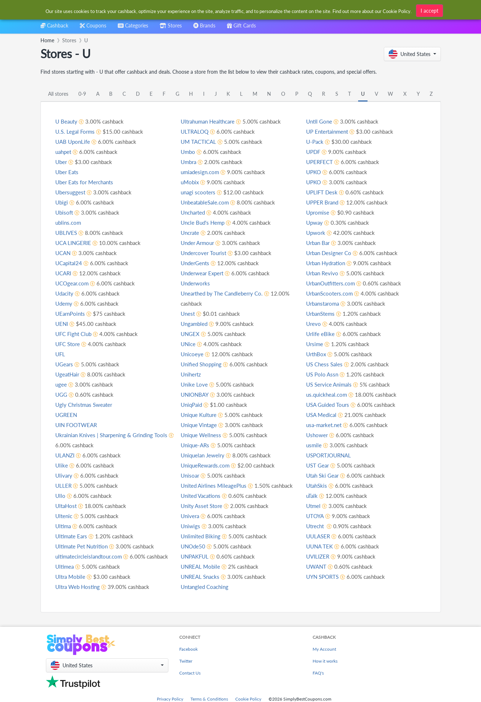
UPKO (314, 181)
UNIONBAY (196, 404)
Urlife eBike (321, 343)
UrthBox (317, 364)
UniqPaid (192, 414)
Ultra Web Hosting (204, 121)
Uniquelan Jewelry (204, 465)
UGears (64, 364)
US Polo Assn (323, 384)
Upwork (316, 242)
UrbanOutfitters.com (332, 293)
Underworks (196, 293)
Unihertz (192, 384)
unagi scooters (199, 202)
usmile (314, 455)
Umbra (189, 171)
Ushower (317, 445)
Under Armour (199, 252)
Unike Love (195, 394)
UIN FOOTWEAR (77, 424)
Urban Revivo (323, 283)
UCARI (64, 273)
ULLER (63, 485)
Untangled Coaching (332, 121)
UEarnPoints (71, 313)
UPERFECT (320, 171)
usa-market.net (325, 434)
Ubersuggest (71, 192)
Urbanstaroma (324, 313)
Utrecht (316, 536)
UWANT (317, 576)
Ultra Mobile (71, 586)
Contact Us (190, 673)
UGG (61, 394)
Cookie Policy (248, 699)
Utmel (314, 515)
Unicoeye (193, 364)
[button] (412, 54)
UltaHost (66, 505)
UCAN (63, 252)
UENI (62, 323)
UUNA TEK (320, 556)
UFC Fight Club (75, 333)
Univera (191, 525)
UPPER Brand (323, 212)
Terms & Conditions (209, 699)
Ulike (61, 465)
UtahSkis (317, 495)
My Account (324, 649)
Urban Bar (319, 252)
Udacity (65, 293)
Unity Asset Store (203, 515)
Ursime (315, 353)
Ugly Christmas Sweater (85, 404)
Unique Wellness (202, 445)
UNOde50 (194, 556)
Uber (61, 161)
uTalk (312, 505)
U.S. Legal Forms (76, 131)
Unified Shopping (202, 374)
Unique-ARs (196, 455)
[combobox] (229, 10)
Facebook (188, 649)
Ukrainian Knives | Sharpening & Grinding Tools (115, 434)
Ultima (63, 525)
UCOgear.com (73, 283)
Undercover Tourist (205, 262)
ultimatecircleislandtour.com (91, 556)
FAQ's (318, 673)
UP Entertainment (329, 141)
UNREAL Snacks (201, 586)
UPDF (314, 161)
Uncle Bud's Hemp (204, 232)
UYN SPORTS (324, 586)
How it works (325, 661)
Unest (188, 323)
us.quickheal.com (328, 404)
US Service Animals (330, 394)
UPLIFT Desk (322, 202)
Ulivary (64, 475)
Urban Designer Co (330, 262)
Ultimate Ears (72, 536)
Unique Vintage (200, 434)
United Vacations (202, 505)
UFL (60, 353)
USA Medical (322, 424)
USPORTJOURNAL (330, 465)
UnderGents (196, 273)
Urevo (314, 333)
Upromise (318, 222)
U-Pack (315, 151)
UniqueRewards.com (207, 475)
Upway (315, 232)
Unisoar (191, 485)
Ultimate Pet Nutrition (83, 546)
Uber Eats (67, 171)
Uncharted (194, 222)
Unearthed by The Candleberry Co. (225, 303)
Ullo (60, 495)
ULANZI (65, 455)
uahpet (64, 151)
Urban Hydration (327, 273)
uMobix (190, 192)
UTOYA (315, 525)
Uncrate (191, 242)
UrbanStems (322, 323)
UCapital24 (69, 262)
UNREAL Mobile (201, 576)
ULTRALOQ (195, 141)
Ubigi (62, 202)
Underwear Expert (204, 283)
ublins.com (69, 222)
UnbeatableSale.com (207, 212)
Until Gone (320, 131)
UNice (189, 353)
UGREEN (66, 414)
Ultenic (64, 515)
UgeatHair (68, 374)
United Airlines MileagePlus (215, 495)
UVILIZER (318, 566)
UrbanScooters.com (331, 303)
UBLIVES (66, 232)
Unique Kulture (200, 424)
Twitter (185, 661)
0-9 (82, 94)
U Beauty (67, 121)
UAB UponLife (73, 141)
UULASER (319, 546)
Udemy (64, 303)
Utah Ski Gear (324, 485)
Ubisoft (64, 212)
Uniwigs (191, 536)
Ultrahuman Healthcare (210, 131)
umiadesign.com (201, 181)
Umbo (188, 161)
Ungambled (195, 333)
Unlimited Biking (202, 546)
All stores (58, 94)
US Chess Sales (325, 374)
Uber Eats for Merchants (86, 181)
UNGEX (191, 343)
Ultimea (65, 576)
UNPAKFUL (196, 566)
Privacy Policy (170, 699)
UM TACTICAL (199, 151)
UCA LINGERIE (74, 242)
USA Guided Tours (329, 414)
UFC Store (68, 343)
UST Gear (318, 475)
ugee (61, 384)
